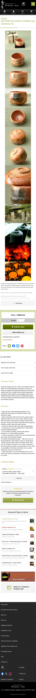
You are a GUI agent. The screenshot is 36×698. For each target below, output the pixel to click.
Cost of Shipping (7, 339)
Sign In (4, 12)
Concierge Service (6, 651)
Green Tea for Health (7, 373)
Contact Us (4, 662)
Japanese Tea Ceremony (8, 362)
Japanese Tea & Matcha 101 (9, 646)
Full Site (22, 667)
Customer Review (7, 462)
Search (22, 12)
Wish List (3, 615)
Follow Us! (23, 673)
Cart (32, 12)
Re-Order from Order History (9, 609)
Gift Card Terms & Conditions (9, 641)
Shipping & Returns (6, 625)
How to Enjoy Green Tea (8, 368)
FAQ (2, 656)
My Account (4, 604)
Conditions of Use (6, 630)
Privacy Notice (5, 636)
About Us (13, 12)
